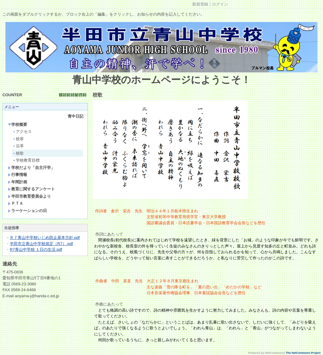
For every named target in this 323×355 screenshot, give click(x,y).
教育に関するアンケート (31, 189)
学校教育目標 (26, 160)
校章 (18, 139)
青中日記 (75, 116)
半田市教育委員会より (29, 196)
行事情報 (17, 174)
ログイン (220, 4)
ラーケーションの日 (27, 210)
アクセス (22, 131)
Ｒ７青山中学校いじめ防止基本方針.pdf (45, 237)
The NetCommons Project (303, 352)
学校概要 (17, 124)
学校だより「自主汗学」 (31, 167)
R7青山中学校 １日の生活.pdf (36, 249)
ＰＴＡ (15, 203)
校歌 (18, 153)
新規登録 (200, 4)
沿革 (18, 146)
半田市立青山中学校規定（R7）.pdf (41, 243)
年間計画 (17, 182)
